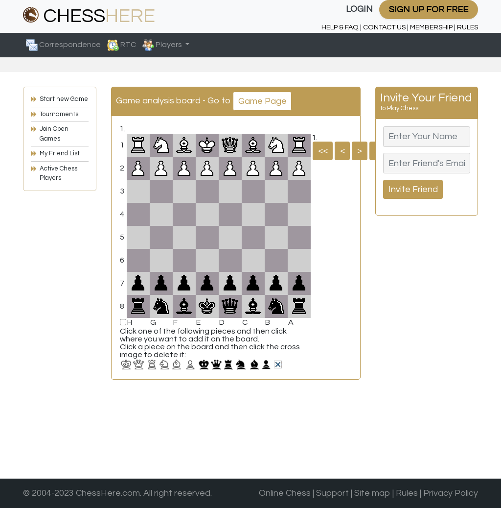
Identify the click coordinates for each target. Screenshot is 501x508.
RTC (121, 45)
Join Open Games (54, 133)
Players (162, 45)
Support (332, 493)
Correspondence (63, 45)
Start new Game (64, 99)
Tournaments (59, 114)
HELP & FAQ (340, 27)
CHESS (89, 16)
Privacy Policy (450, 493)
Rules (407, 493)
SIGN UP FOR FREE (428, 9)
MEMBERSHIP (431, 27)
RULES (467, 27)
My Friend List (60, 153)
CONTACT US (384, 27)
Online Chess (285, 493)
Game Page (262, 101)
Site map (372, 493)
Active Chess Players (58, 173)
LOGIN (359, 9)
